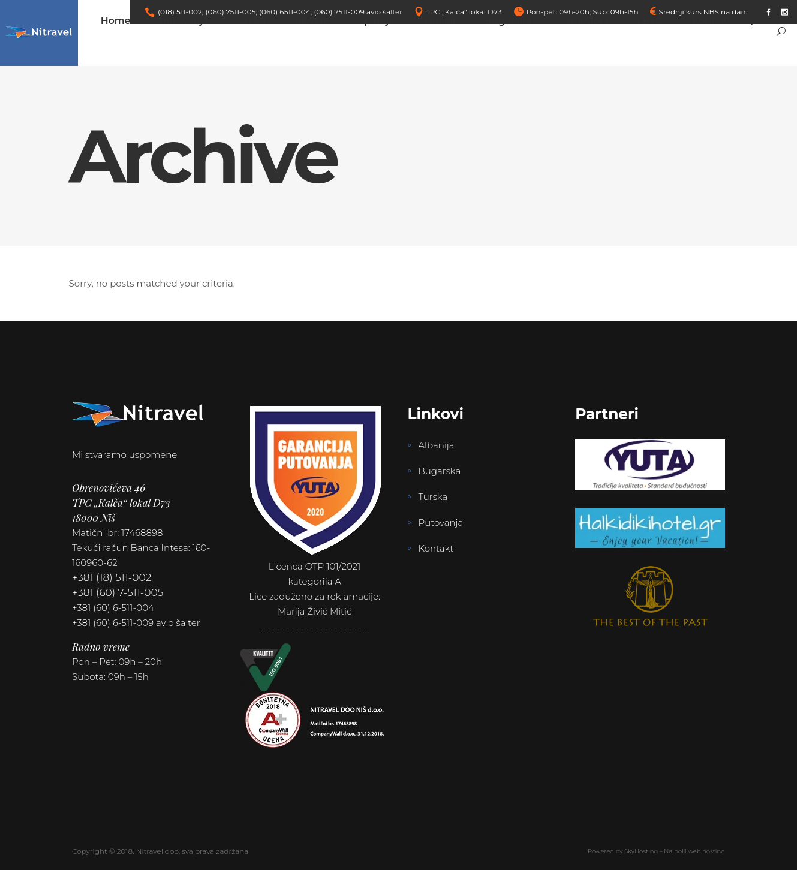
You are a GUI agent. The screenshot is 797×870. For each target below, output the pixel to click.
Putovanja (441, 522)
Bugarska (440, 471)
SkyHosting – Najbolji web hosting (674, 851)
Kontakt (436, 548)
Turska (433, 496)
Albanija (437, 445)
